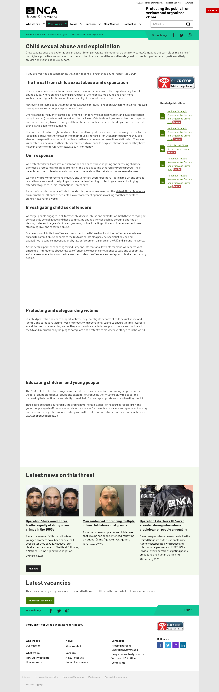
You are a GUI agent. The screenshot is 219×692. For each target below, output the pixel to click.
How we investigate (38, 658)
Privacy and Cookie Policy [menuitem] (47, 677)
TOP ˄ (187, 610)
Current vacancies (77, 662)
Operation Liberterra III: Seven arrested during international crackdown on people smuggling (163, 525)
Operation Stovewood (124, 650)
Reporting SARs (173, 3)
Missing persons (121, 645)
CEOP (132, 73)
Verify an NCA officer (124, 658)
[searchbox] (172, 24)
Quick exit (212, 10)
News (69, 641)
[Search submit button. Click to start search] (189, 24)
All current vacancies (40, 600)
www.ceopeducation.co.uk (42, 415)
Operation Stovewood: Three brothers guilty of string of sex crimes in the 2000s (48, 525)
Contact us (117, 641)
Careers (71, 653)
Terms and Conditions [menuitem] (73, 677)
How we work (34, 662)
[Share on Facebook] (173, 35)
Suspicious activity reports (127, 654)
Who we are (33, 641)
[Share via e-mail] (189, 35)
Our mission (33, 645)
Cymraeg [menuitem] (188, 3)
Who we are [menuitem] (33, 24)
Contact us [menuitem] (130, 24)
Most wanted (73, 646)
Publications (94, 677)
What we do (33, 653)
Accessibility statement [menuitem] (116, 677)
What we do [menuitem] (55, 24)
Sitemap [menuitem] (26, 677)
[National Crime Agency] (41, 12)
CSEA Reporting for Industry (149, 3)
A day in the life (75, 658)
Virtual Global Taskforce (130, 191)
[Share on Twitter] (181, 35)
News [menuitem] (73, 24)
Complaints (118, 662)
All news (33, 568)
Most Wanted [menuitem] (111, 24)
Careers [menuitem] (90, 24)
